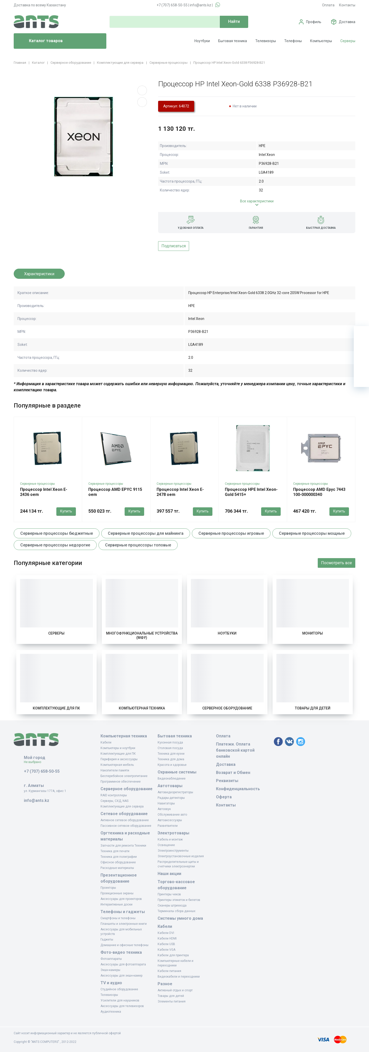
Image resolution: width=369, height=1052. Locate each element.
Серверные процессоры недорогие (55, 545)
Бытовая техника (232, 41)
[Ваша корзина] (361, 333)
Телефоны (293, 41)
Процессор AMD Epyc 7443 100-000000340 (319, 492)
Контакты (347, 5)
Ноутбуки (202, 41)
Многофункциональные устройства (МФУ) (142, 635)
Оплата (328, 5)
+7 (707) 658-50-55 (172, 5)
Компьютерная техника (142, 708)
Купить (66, 511)
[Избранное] (361, 349)
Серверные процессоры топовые (138, 545)
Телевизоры (265, 41)
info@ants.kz (200, 5)
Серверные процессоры (37, 483)
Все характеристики (257, 201)
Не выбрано (34, 762)
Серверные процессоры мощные (312, 533)
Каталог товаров (40, 41)
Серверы (347, 41)
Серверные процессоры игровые (231, 533)
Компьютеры (321, 41)
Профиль (313, 22)
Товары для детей (312, 708)
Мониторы (312, 633)
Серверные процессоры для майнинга (145, 533)
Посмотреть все (336, 562)
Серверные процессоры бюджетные (56, 533)
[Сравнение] (361, 364)
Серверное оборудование (227, 708)
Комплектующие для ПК (56, 708)
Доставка (347, 22)
